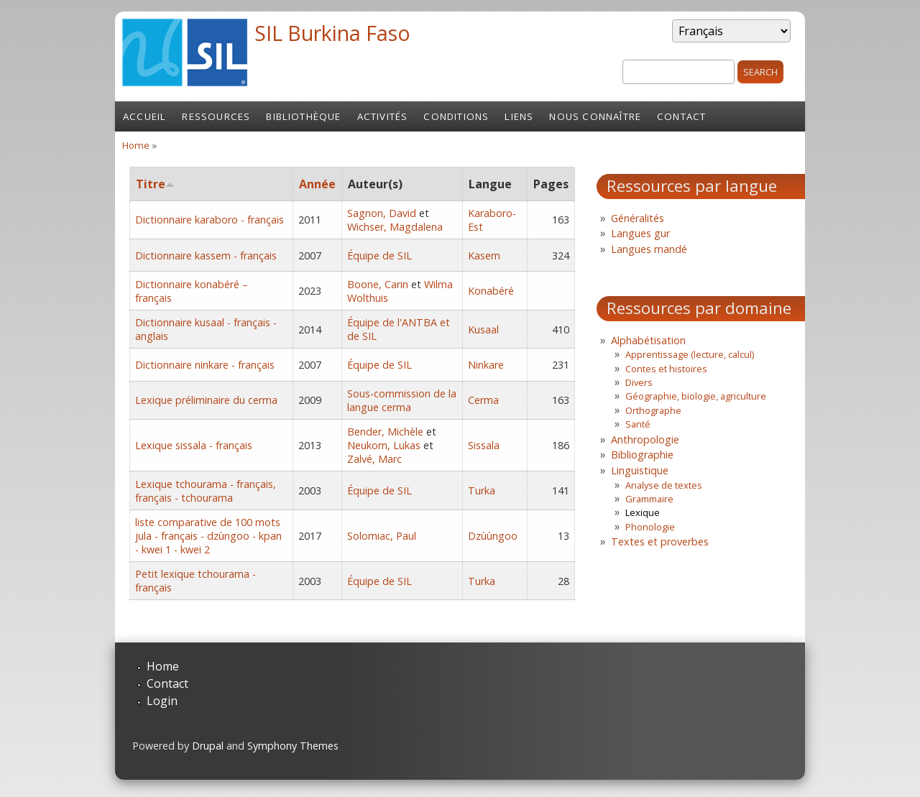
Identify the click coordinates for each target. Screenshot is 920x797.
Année (317, 184)
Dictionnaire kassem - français (206, 255)
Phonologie (650, 526)
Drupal (208, 745)
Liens (519, 116)
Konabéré (491, 291)
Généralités (637, 218)
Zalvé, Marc (374, 459)
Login (162, 701)
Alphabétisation (648, 340)
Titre (155, 184)
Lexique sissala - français (193, 445)
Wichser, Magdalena (395, 227)
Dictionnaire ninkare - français (205, 365)
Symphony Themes (293, 745)
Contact (681, 116)
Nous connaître (595, 116)
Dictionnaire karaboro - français (209, 219)
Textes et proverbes (660, 541)
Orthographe (653, 410)
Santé (637, 424)
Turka (481, 490)
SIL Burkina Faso (332, 33)
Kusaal (483, 329)
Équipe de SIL (379, 255)
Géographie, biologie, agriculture (695, 396)
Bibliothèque (303, 116)
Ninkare (486, 365)
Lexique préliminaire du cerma (206, 400)
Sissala (484, 445)
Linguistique (639, 470)
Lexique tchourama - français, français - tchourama (205, 491)
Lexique (642, 512)
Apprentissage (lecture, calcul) (689, 354)
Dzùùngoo (493, 536)
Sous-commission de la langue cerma (401, 400)
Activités (382, 116)
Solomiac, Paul (381, 536)
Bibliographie (642, 454)
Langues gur (640, 233)
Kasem (484, 255)
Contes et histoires (666, 368)
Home (136, 145)
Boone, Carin (377, 284)
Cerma (483, 400)
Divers (639, 382)
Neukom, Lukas (383, 445)
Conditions (456, 116)
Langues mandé (649, 249)
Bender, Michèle (385, 431)
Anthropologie (645, 439)
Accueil (144, 116)
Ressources (216, 116)
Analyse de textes (663, 485)
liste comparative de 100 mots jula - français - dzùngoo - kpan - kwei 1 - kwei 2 (208, 535)
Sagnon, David (381, 213)
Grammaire (649, 498)
